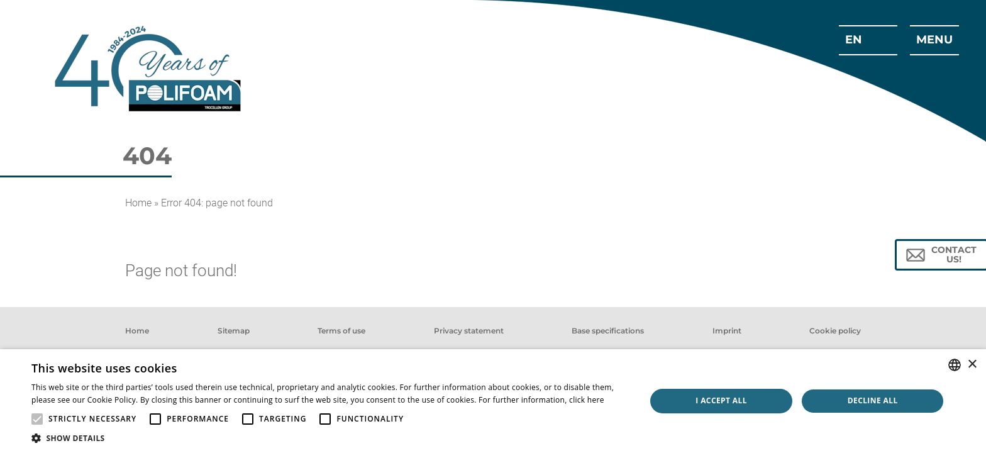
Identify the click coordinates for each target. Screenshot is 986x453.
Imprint (726, 330)
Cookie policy (835, 330)
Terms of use (341, 330)
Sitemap (234, 330)
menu (934, 40)
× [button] (972, 364)
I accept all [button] (721, 400)
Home (138, 203)
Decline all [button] (873, 400)
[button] (329, 438)
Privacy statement (469, 330)
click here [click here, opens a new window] (586, 399)
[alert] (493, 401)
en (853, 40)
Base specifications (608, 330)
